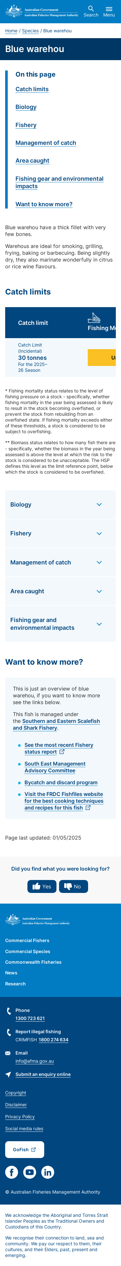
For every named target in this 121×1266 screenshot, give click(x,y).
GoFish (21, 1149)
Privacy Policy (20, 1116)
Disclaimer (16, 1104)
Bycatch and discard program (61, 782)
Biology (25, 106)
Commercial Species (27, 951)
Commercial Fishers (27, 940)
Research (15, 983)
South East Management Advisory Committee (55, 767)
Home (11, 30)
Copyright (15, 1092)
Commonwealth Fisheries (33, 962)
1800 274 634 (53, 1039)
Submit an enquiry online (43, 1074)
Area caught (32, 160)
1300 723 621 (30, 1018)
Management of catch (45, 142)
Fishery (25, 125)
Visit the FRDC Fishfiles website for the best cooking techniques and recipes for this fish (64, 801)
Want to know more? (44, 204)
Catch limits (32, 89)
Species (30, 30)
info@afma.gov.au (34, 1061)
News (11, 972)
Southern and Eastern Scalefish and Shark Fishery (56, 724)
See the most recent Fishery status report (59, 748)
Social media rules (24, 1128)
